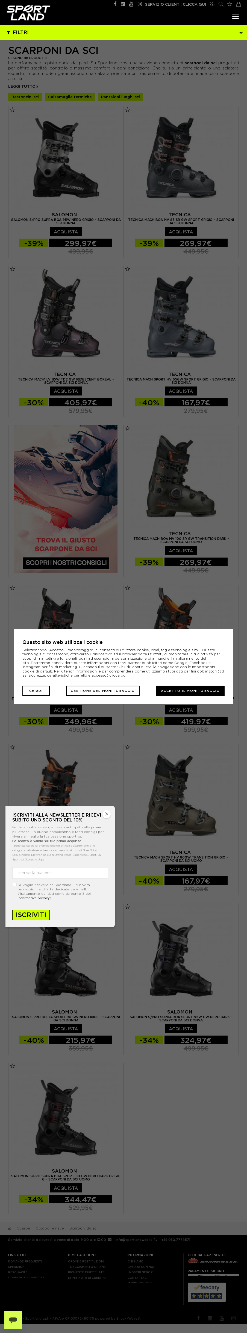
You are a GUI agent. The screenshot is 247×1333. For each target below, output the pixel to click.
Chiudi (36, 690)
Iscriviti (31, 914)
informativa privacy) (34, 898)
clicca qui (117, 675)
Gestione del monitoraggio (103, 690)
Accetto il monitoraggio (190, 690)
